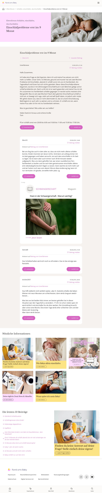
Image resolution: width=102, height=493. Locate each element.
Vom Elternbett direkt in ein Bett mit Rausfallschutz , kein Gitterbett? (24, 433)
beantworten (28, 127)
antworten (29, 176)
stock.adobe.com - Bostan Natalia (93, 39)
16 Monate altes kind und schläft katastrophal (20, 443)
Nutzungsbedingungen (61, 475)
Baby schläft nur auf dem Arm (15, 455)
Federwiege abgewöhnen (13, 424)
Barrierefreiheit (43, 479)
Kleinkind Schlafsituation (13, 416)
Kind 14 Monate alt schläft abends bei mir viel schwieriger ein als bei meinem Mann (25, 438)
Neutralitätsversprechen (28, 475)
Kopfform (8, 428)
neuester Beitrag (76, 58)
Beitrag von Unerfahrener (39, 147)
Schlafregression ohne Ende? (14, 420)
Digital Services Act (27, 479)
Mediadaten (45, 475)
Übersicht (25, 58)
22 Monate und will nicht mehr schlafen (18, 451)
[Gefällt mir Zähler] (76, 127)
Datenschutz (12, 479)
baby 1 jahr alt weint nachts (14, 447)
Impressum (11, 475)
